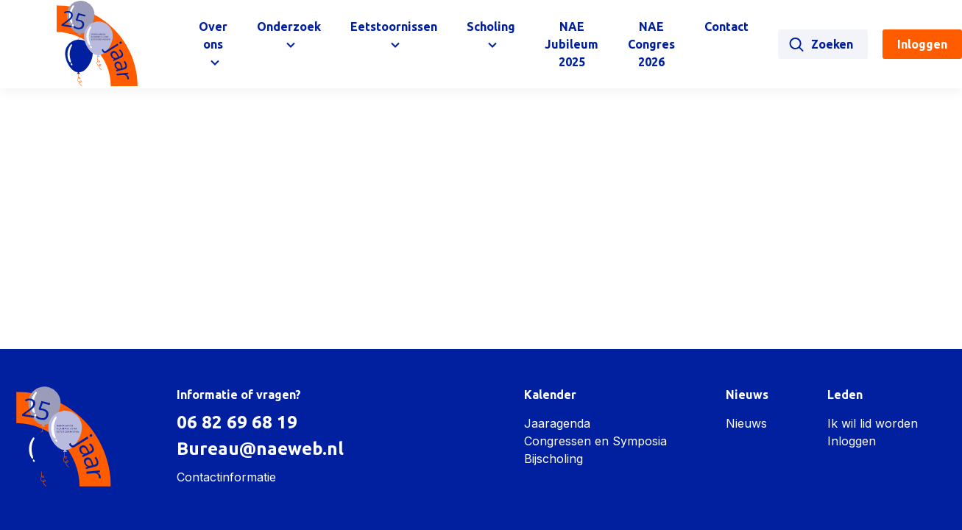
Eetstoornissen (393, 26)
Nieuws (746, 423)
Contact (726, 26)
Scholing (491, 26)
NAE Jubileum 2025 (571, 44)
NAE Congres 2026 (651, 44)
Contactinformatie (226, 477)
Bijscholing (553, 458)
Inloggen (851, 441)
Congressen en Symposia (595, 441)
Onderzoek (289, 26)
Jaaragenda (557, 423)
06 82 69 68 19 (237, 422)
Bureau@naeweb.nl (260, 449)
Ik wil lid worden (872, 423)
